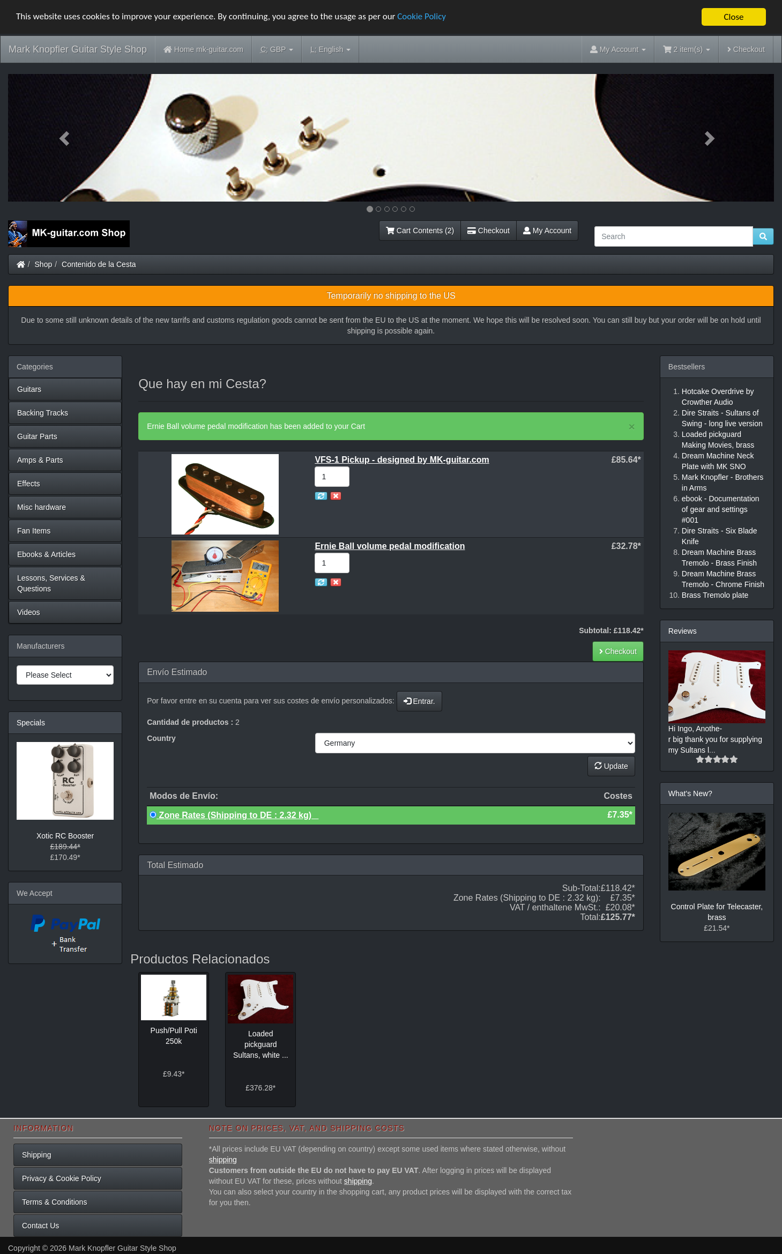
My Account (547, 230)
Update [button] (611, 766)
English (330, 49)
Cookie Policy (423, 17)
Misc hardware (41, 507)
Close (733, 17)
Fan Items (33, 530)
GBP (276, 49)
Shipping (36, 1155)
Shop (44, 264)
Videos (28, 612)
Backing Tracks (42, 413)
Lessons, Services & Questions (51, 583)
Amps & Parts (40, 460)
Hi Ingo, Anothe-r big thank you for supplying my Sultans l (715, 739)
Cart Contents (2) (420, 230)
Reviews (682, 631)
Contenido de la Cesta (99, 264)
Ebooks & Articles (46, 554)
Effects (28, 483)
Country (161, 738)
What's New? (690, 793)
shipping (223, 1159)
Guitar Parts (37, 436)
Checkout (746, 49)
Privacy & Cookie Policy (61, 1178)
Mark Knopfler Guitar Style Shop (78, 49)
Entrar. (419, 701)
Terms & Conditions (54, 1202)
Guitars (29, 389)
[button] (65, 138)
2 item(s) (686, 49)
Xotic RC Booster (65, 836)
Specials (31, 722)
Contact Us (40, 1225)
